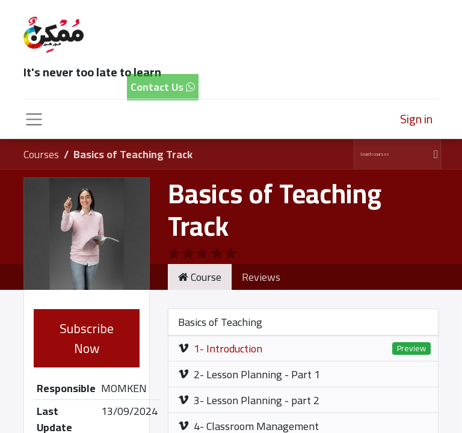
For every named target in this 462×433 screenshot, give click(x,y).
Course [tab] (199, 277)
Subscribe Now (87, 338)
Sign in (416, 119)
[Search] (434, 154)
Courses (41, 154)
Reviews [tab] (261, 277)
